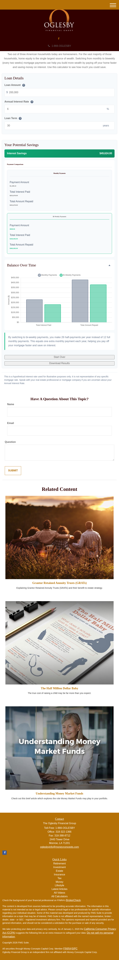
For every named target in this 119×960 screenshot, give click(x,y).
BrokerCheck (73, 900)
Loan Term (13, 118)
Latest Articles (60, 889)
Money (59, 882)
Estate (59, 870)
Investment (59, 867)
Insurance (59, 874)
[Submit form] (13, 470)
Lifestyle (59, 885)
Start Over (59, 357)
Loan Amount (14, 85)
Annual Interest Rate (18, 101)
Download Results (59, 363)
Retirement (59, 863)
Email (10, 423)
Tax (59, 878)
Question (10, 442)
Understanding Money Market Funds (59, 793)
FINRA (67, 948)
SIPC (75, 948)
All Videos (59, 892)
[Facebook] (58, 39)
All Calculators (59, 896)
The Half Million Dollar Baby (59, 688)
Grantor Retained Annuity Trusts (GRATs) (59, 583)
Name (10, 404)
